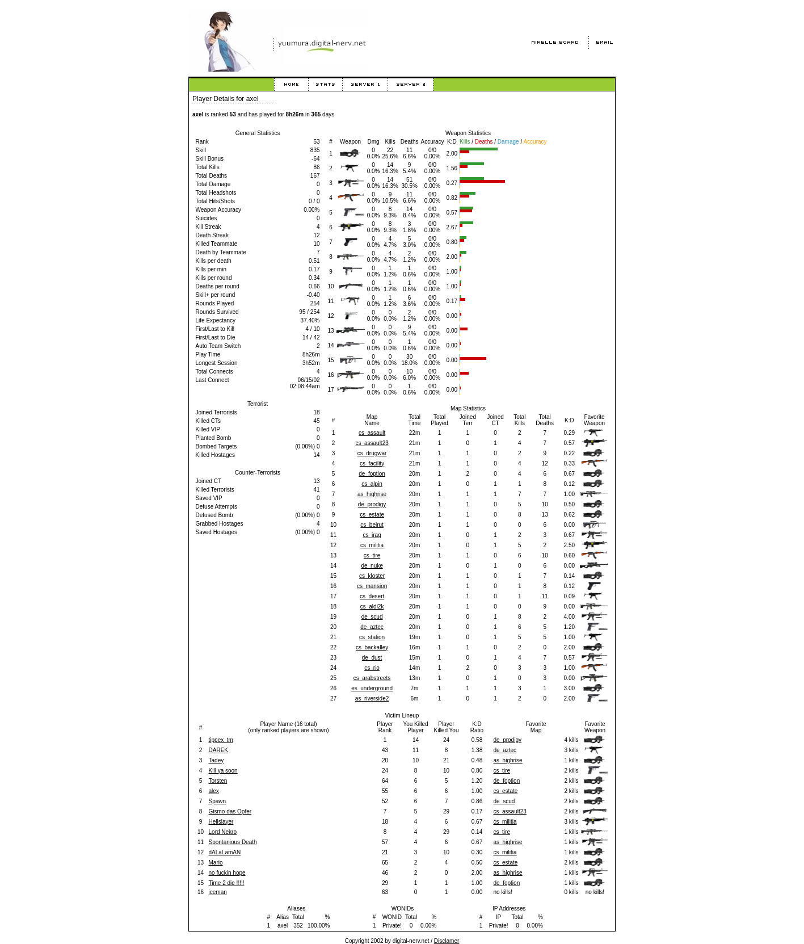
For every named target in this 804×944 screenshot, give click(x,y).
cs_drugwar (372, 453)
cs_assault (372, 433)
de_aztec (372, 627)
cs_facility (372, 463)
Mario (216, 862)
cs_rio (372, 668)
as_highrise (371, 494)
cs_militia (372, 545)
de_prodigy (372, 504)
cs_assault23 (371, 443)
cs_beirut (372, 525)
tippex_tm (221, 740)
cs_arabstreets (372, 678)
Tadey (216, 760)
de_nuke (371, 566)
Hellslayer (221, 822)
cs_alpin (371, 484)
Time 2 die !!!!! (227, 883)
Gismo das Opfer (230, 811)
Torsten (218, 781)
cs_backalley (372, 647)
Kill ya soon (223, 770)
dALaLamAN (225, 852)
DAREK (218, 750)
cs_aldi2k (372, 606)
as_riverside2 (372, 698)
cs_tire (372, 555)
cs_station (372, 637)
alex (214, 791)
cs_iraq (372, 535)
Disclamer (446, 941)
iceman (218, 892)
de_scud (372, 617)
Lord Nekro (223, 832)
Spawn (217, 801)
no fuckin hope (227, 873)
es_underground (372, 688)
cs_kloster (372, 576)
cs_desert (372, 596)
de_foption (372, 474)
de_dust (372, 657)
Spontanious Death (233, 842)
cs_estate (372, 514)
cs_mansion (372, 586)
